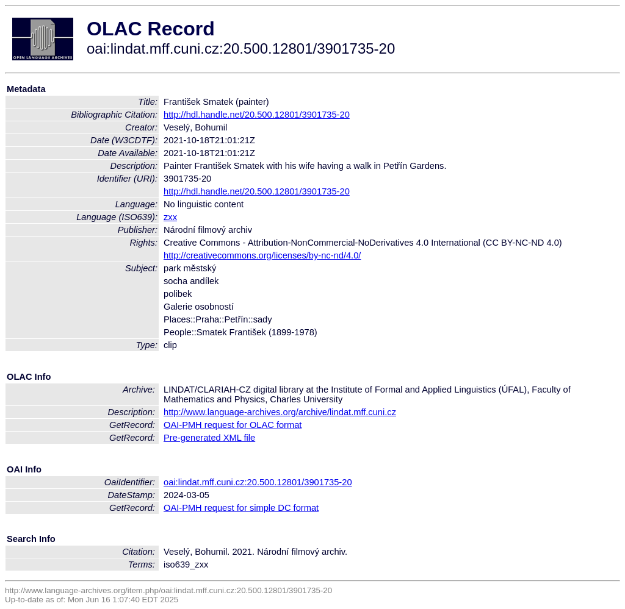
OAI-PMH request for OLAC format (233, 425)
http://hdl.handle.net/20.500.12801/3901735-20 (257, 114)
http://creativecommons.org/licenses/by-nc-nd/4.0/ (262, 255)
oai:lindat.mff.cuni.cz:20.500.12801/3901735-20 (258, 482)
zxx (170, 217)
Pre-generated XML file (209, 438)
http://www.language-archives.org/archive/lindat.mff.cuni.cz (280, 412)
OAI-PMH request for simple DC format (241, 508)
